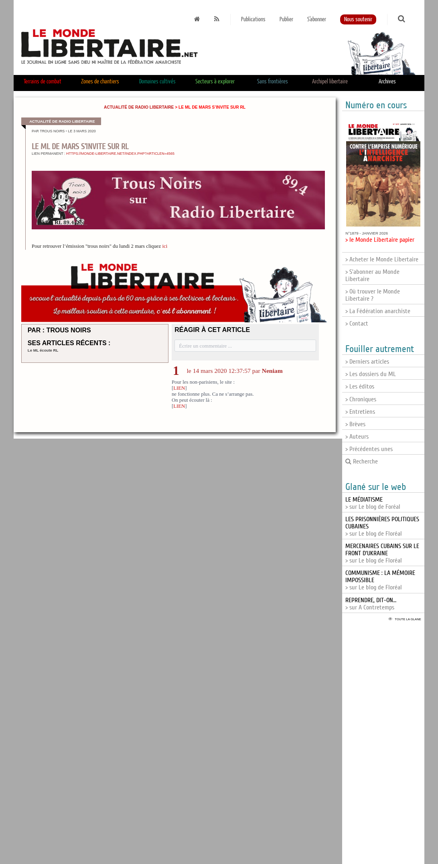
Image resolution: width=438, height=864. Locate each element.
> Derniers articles (367, 361)
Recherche (361, 461)
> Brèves (355, 424)
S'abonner (316, 19)
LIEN (179, 388)
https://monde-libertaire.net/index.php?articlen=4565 (120, 154)
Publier (286, 19)
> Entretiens (360, 411)
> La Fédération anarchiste (377, 311)
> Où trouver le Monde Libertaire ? (372, 295)
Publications (253, 19)
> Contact (356, 323)
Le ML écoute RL (43, 350)
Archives (387, 82)
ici (164, 246)
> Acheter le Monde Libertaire (381, 259)
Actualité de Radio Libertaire (139, 107)
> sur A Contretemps (370, 604)
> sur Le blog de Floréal (382, 553)
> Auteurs (357, 436)
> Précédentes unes (369, 449)
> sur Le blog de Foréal (372, 503)
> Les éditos (359, 386)
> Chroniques (360, 399)
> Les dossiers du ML (370, 374)
